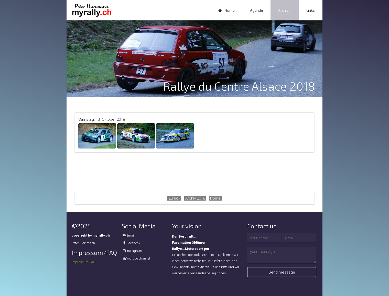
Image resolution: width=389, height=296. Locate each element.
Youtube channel (138, 258)
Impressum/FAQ (83, 262)
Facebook (133, 243)
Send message (281, 272)
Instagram (134, 251)
